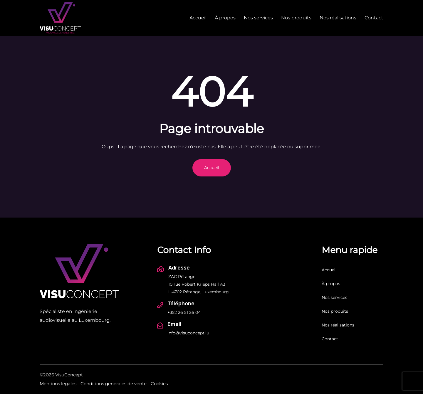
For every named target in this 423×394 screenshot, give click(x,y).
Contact (374, 18)
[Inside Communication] (380, 379)
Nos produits (296, 18)
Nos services (258, 18)
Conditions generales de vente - (115, 383)
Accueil (198, 18)
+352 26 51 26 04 (184, 312)
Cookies (159, 383)
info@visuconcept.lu (188, 333)
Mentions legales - (59, 383)
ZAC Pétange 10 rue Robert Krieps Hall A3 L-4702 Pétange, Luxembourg (198, 284)
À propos (225, 18)
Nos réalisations (338, 18)
